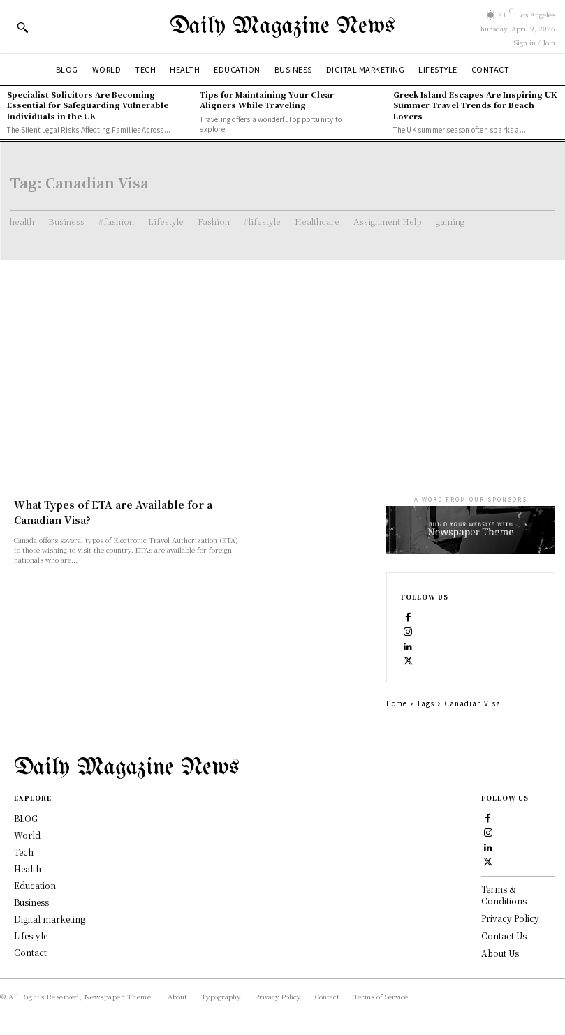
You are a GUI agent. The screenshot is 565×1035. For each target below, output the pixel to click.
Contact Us (504, 935)
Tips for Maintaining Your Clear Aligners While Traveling (267, 99)
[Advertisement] (282, 364)
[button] (22, 27)
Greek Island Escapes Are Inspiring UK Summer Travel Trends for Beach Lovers (475, 105)
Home (396, 703)
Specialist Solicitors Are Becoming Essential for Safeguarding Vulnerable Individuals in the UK (87, 105)
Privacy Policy (510, 918)
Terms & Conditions (504, 895)
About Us (500, 953)
